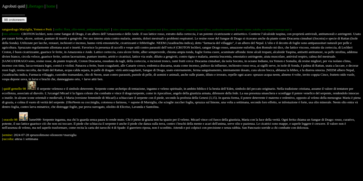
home (50, 6)
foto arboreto (11, 34)
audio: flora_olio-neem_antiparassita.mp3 (82, 29)
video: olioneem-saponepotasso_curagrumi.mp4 (137, 29)
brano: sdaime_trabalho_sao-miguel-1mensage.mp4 (263, 29)
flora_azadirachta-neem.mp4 (220, 29)
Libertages (35, 6)
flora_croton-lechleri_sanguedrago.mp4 (184, 29)
